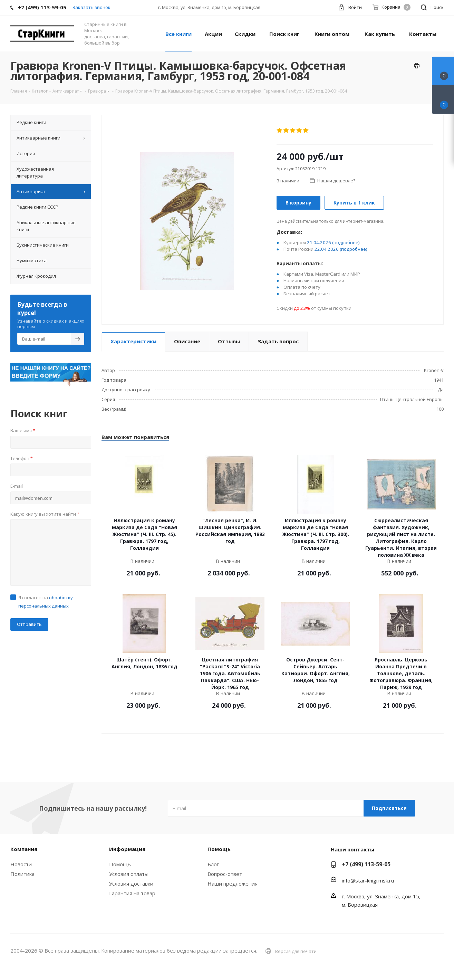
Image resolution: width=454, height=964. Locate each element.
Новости (21, 864)
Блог (213, 864)
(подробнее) (346, 242)
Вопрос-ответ (224, 873)
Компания (23, 849)
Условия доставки (131, 883)
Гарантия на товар (132, 893)
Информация (127, 849)
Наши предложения (232, 883)
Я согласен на (45, 601)
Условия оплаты (128, 873)
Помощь (120, 864)
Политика (22, 873)
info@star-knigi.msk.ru (368, 880)
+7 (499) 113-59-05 (366, 864)
